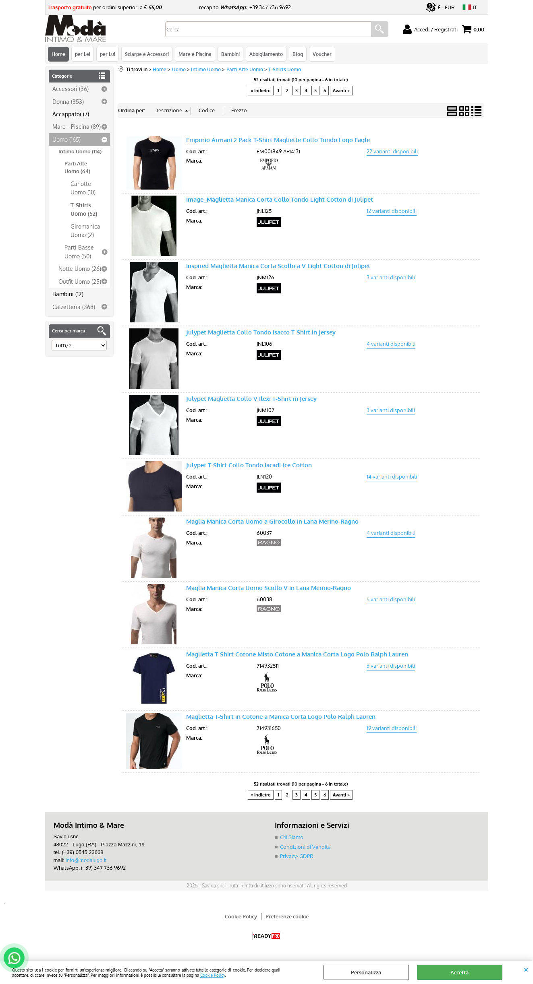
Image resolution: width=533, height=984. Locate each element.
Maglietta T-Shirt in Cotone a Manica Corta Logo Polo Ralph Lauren (280, 716)
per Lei (82, 54)
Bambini (230, 54)
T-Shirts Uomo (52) (84, 209)
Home (58, 54)
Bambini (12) (67, 293)
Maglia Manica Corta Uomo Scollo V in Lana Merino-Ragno (268, 588)
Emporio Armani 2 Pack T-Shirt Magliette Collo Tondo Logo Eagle (278, 140)
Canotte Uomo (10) (83, 188)
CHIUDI (526, 969)
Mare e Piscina (195, 54)
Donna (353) (68, 101)
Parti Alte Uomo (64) (77, 167)
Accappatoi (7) (70, 114)
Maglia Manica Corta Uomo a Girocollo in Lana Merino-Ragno (272, 521)
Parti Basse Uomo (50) (79, 251)
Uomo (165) (66, 139)
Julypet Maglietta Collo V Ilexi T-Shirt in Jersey (251, 398)
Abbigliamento (266, 54)
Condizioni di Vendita (305, 847)
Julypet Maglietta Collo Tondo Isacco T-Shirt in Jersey (261, 332)
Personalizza (366, 972)
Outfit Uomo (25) (79, 281)
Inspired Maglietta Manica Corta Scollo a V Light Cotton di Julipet (278, 266)
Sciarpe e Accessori (147, 54)
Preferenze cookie (287, 916)
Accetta (459, 972)
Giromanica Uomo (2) (85, 230)
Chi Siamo (291, 837)
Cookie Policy (212, 975)
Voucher (322, 54)
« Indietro (261, 90)
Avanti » (341, 90)
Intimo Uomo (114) (80, 151)
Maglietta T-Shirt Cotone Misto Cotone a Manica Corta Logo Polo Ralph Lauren (297, 654)
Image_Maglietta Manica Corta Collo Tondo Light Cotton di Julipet (279, 199)
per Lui (107, 54)
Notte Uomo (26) (79, 268)
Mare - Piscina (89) (76, 126)
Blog (297, 54)
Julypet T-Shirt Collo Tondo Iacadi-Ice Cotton (249, 465)
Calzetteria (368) (73, 306)
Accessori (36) (70, 88)
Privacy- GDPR (296, 856)
